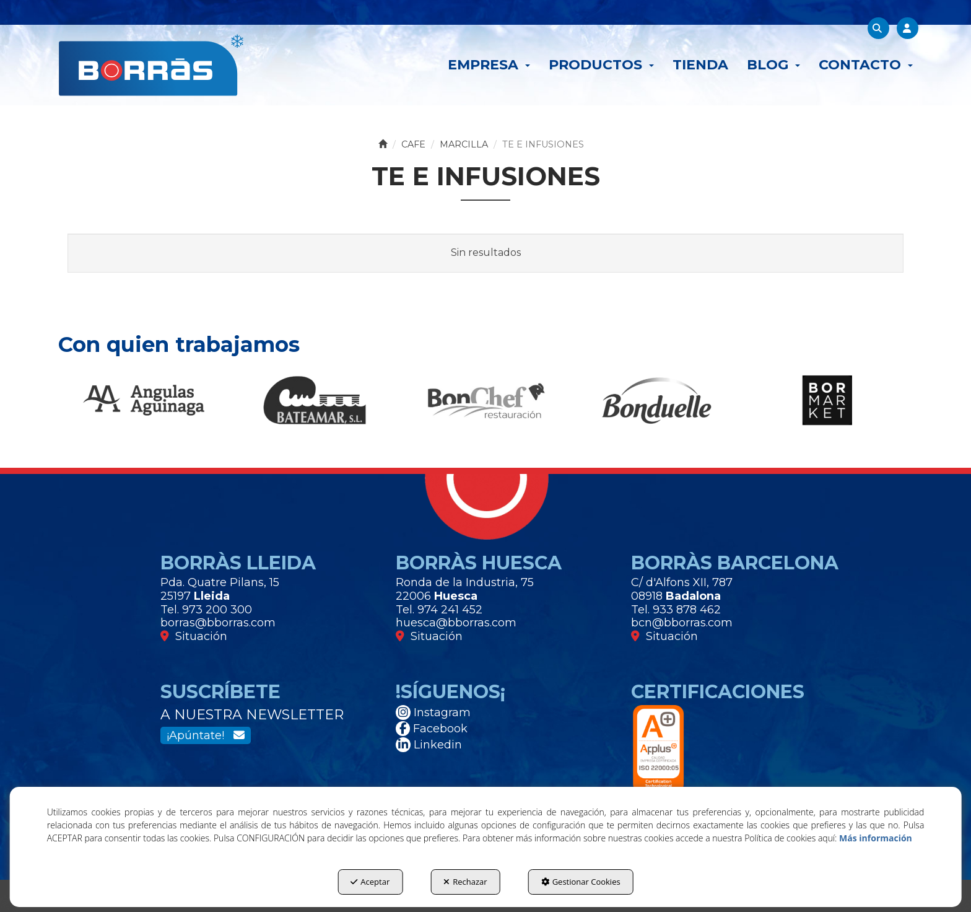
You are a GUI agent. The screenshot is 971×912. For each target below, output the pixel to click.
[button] (150, 65)
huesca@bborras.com (456, 622)
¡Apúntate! (206, 735)
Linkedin (429, 745)
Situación (193, 636)
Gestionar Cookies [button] (580, 881)
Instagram (433, 712)
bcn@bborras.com (682, 622)
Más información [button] (875, 838)
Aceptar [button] (370, 881)
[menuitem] (488, 65)
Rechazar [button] (465, 881)
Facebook (432, 728)
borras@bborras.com (218, 622)
